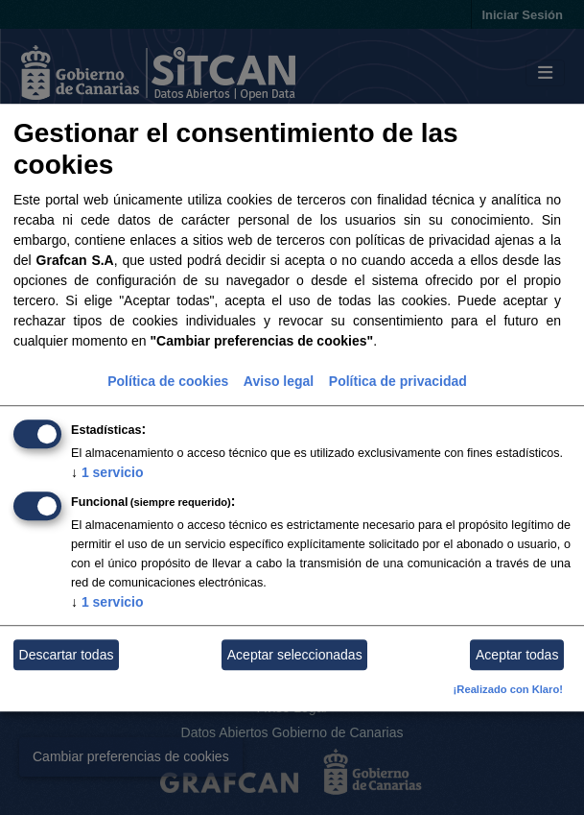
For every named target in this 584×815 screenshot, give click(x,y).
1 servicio (107, 473)
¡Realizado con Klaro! (508, 690)
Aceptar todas (517, 654)
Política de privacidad (398, 382)
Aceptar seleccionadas (294, 654)
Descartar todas (66, 654)
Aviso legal (279, 382)
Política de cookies (167, 382)
